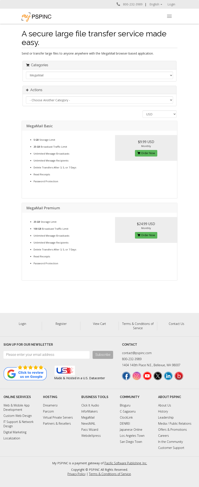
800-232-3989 (131, 359)
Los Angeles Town (132, 436)
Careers (163, 436)
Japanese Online (131, 429)
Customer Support (171, 448)
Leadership (166, 417)
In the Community (170, 442)
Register (61, 324)
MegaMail (88, 417)
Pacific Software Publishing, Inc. (125, 463)
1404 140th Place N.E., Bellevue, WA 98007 (151, 365)
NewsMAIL (88, 423)
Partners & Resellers (57, 423)
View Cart (99, 324)
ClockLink (126, 417)
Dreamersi (50, 405)
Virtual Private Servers (58, 417)
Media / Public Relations (174, 423)
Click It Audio (90, 405)
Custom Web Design (17, 416)
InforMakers (89, 411)
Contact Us (176, 324)
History (163, 411)
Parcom (48, 411)
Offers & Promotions (172, 429)
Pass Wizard (89, 429)
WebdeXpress (91, 436)
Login (171, 4)
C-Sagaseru (128, 411)
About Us (164, 405)
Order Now (146, 153)
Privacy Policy (76, 474)
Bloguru (125, 405)
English (155, 4)
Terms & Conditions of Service (138, 326)
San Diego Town (131, 442)
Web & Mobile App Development (16, 407)
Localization (11, 438)
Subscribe (103, 355)
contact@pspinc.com (137, 353)
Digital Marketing (14, 432)
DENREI (125, 423)
